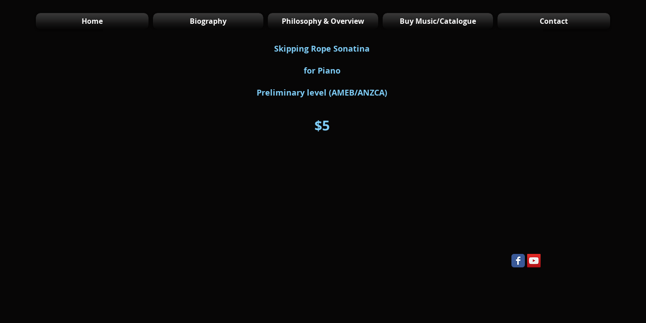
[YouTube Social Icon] (534, 260)
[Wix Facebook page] (518, 260)
